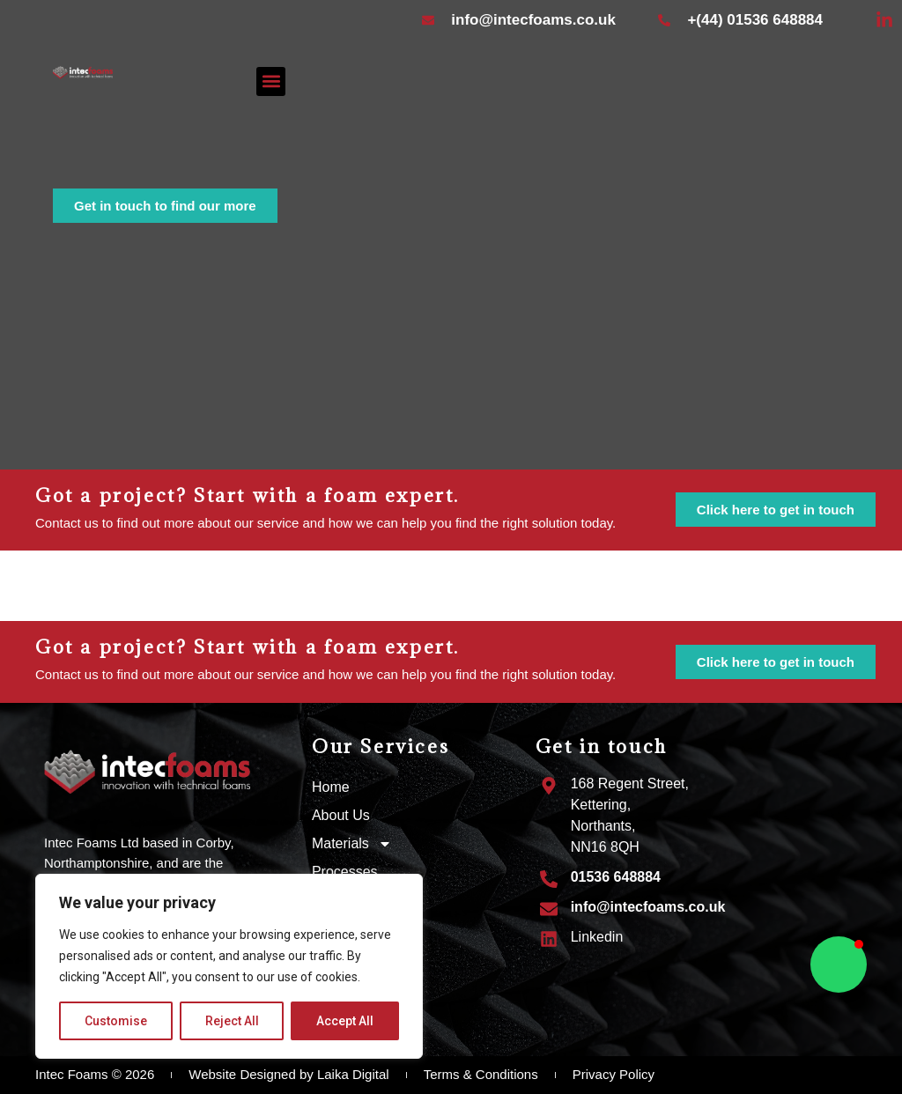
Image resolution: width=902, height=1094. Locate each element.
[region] (229, 966)
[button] (270, 81)
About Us (341, 815)
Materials (352, 844)
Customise (116, 1021)
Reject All (232, 1021)
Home (331, 787)
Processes (345, 871)
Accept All (344, 1021)
